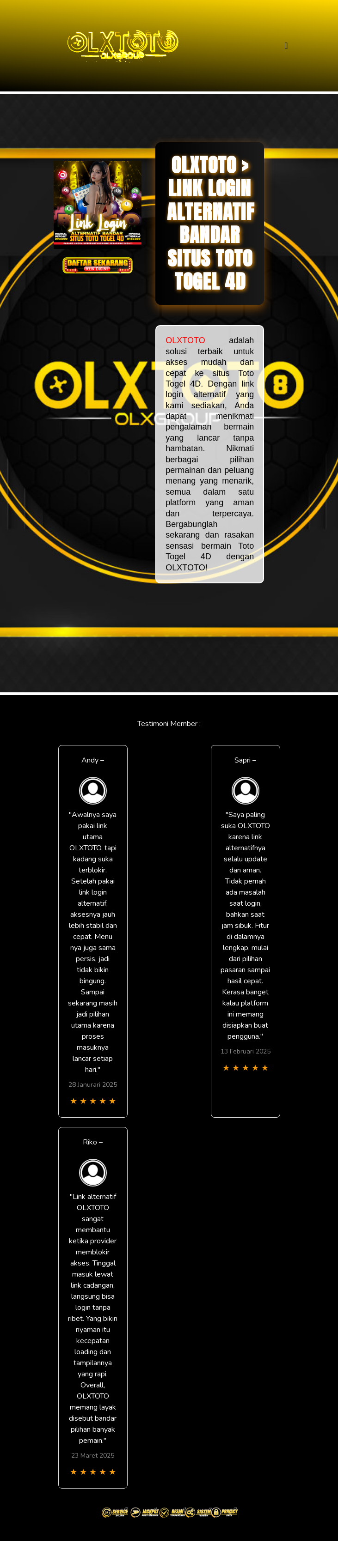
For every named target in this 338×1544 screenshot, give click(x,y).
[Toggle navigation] (286, 46)
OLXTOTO (185, 340)
